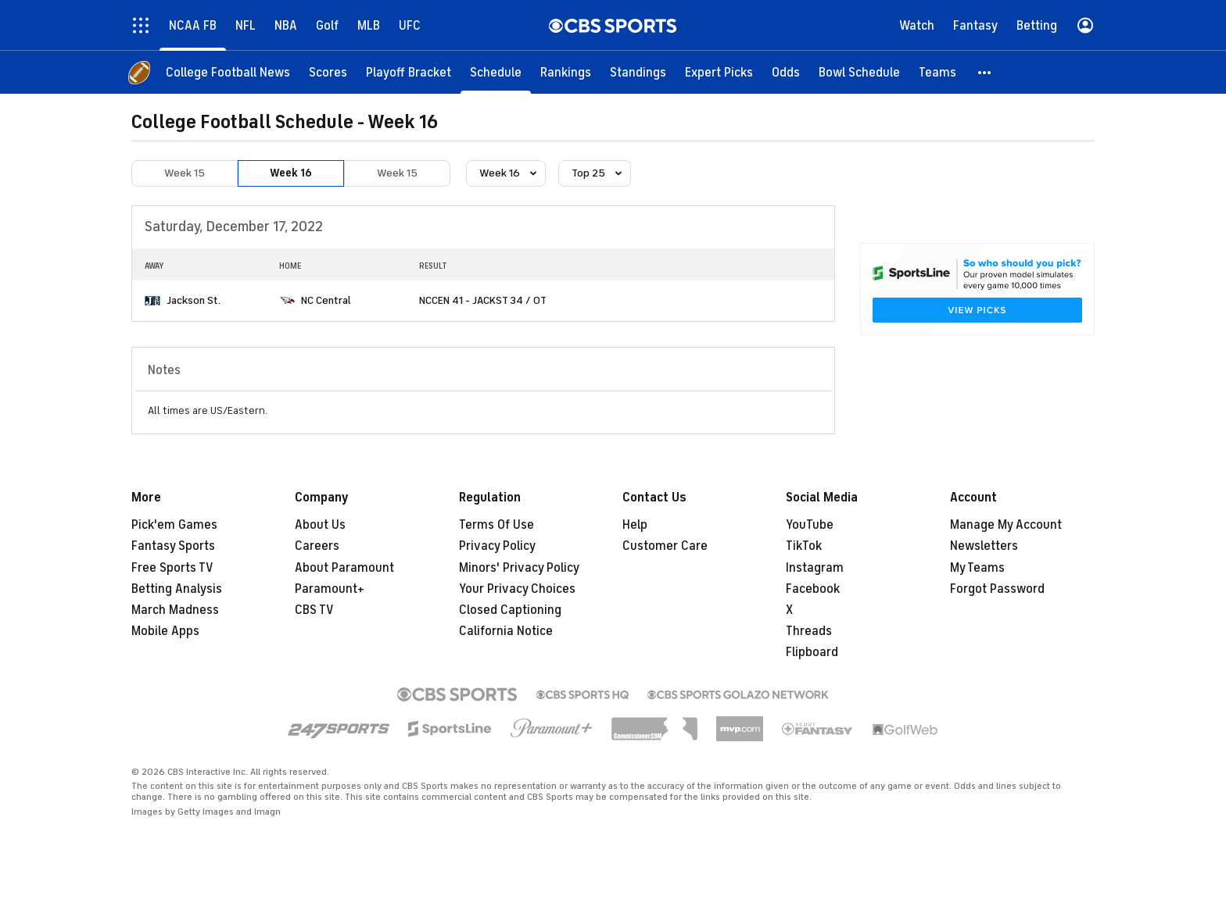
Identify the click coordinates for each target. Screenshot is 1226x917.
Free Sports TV (172, 568)
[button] (985, 72)
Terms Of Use (496, 525)
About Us (320, 525)
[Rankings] (565, 72)
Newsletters (984, 546)
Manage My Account (1006, 525)
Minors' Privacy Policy (519, 568)
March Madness (175, 610)
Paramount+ (329, 589)
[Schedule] (496, 72)
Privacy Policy (497, 546)
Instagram (815, 568)
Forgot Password (997, 589)
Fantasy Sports (173, 546)
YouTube (809, 525)
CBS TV (314, 610)
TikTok (804, 546)
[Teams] (937, 72)
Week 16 (291, 173)
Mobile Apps (165, 631)
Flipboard (812, 652)
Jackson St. (193, 300)
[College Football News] (227, 72)
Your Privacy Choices (517, 589)
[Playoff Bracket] (409, 72)
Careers (317, 546)
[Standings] (638, 72)
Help (634, 525)
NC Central (326, 300)
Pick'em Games (174, 525)
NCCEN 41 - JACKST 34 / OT (483, 300)
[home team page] (152, 301)
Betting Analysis (176, 589)
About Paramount (344, 568)
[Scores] (328, 72)
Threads (809, 631)
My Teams (977, 568)
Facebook (813, 589)
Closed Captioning (510, 610)
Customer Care (665, 546)
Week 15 (184, 173)
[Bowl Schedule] (859, 72)
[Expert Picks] (719, 72)
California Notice (506, 631)
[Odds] (785, 72)
